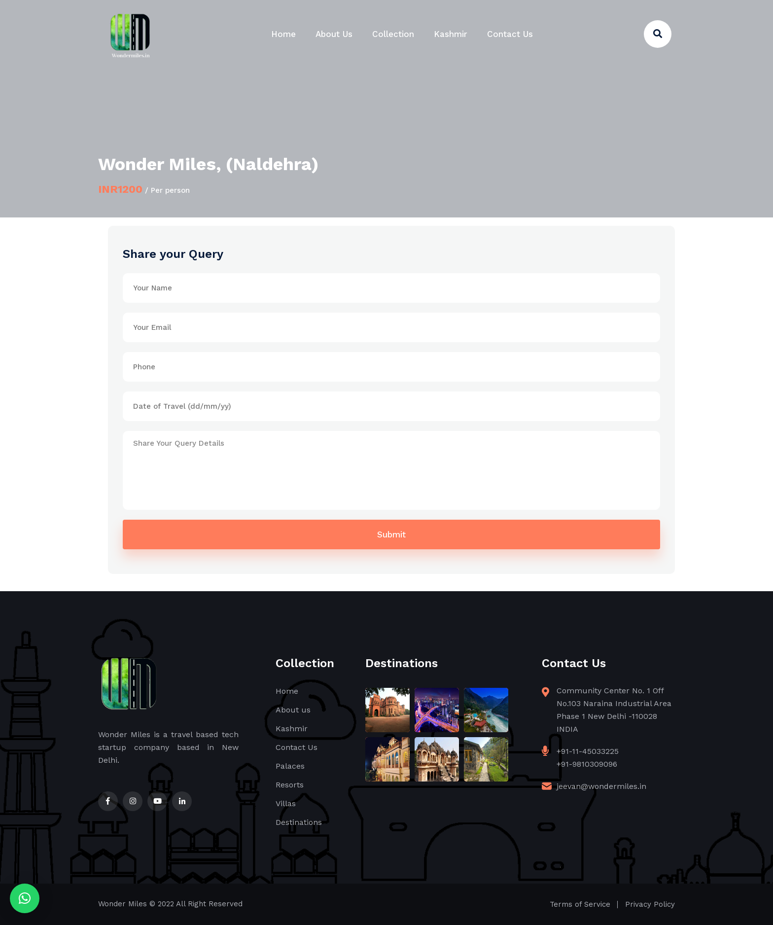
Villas (286, 803)
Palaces (290, 766)
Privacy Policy (650, 904)
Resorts (290, 784)
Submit (391, 534)
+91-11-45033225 (588, 751)
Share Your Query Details (391, 470)
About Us (334, 34)
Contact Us (510, 34)
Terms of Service (580, 904)
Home (283, 34)
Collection (393, 34)
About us (293, 709)
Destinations (299, 822)
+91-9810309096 (587, 764)
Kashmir (450, 34)
